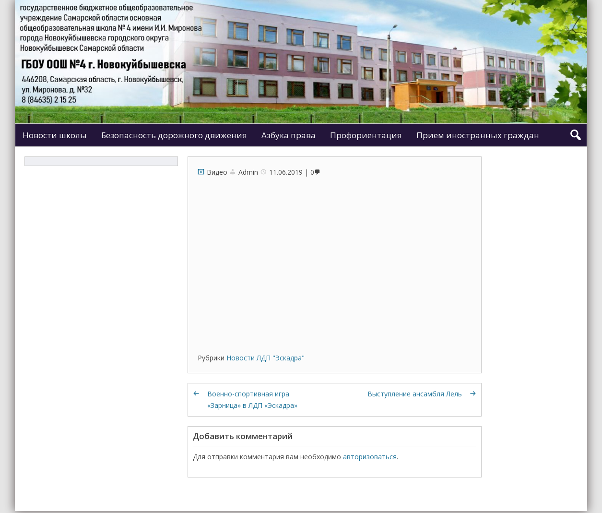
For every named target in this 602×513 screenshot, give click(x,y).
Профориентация (366, 135)
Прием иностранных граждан (477, 135)
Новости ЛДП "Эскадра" (265, 357)
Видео (217, 172)
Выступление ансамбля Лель (414, 393)
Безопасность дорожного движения (174, 135)
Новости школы (55, 135)
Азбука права (288, 135)
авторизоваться (370, 456)
